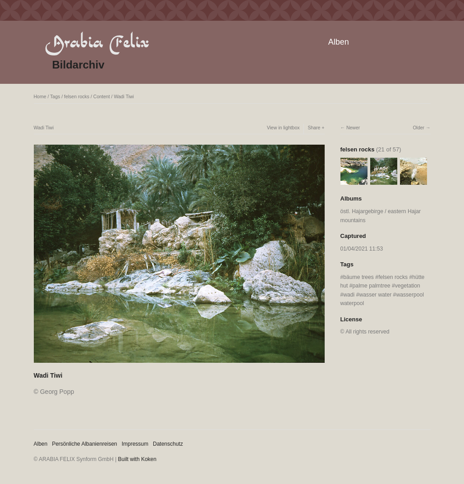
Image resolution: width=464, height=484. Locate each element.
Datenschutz (168, 444)
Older (418, 127)
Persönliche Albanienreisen (84, 444)
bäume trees (358, 277)
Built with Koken (137, 459)
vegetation (407, 286)
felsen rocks (76, 96)
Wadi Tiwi (124, 96)
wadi (348, 295)
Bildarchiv (78, 65)
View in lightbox (283, 127)
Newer (353, 127)
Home (40, 96)
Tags (55, 96)
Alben (338, 41)
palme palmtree (371, 286)
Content (101, 96)
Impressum (135, 444)
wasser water (375, 295)
